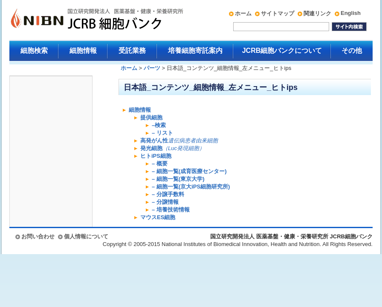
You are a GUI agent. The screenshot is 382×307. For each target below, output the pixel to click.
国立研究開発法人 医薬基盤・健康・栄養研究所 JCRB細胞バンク (88, 20)
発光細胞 (172, 148)
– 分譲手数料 (168, 194)
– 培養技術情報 (171, 209)
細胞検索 (34, 50)
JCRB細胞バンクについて (282, 50)
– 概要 (160, 163)
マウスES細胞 (157, 217)
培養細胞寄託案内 (195, 50)
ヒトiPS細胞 (155, 156)
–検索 (159, 125)
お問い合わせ (38, 236)
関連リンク (317, 13)
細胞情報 (83, 50)
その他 (351, 50)
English (351, 13)
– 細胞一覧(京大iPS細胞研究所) (191, 186)
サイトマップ (277, 13)
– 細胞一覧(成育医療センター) (189, 171)
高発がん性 (179, 140)
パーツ (152, 68)
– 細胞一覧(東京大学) (178, 179)
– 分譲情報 (165, 202)
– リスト (162, 133)
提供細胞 (151, 117)
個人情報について (86, 236)
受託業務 (132, 50)
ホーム (243, 13)
